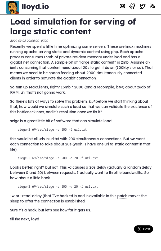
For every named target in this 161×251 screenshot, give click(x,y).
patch (122, 195)
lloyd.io (35, 6)
